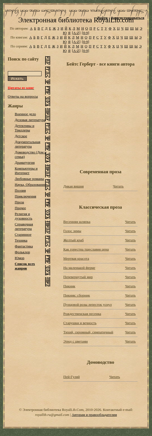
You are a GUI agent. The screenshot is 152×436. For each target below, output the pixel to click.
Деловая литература (30, 120)
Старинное (23, 234)
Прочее (20, 208)
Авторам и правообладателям (94, 415)
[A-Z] (76, 33)
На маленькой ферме (79, 268)
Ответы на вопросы (23, 96)
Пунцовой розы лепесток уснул (87, 304)
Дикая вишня (73, 186)
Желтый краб (73, 240)
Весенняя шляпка (76, 222)
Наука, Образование (30, 184)
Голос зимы (72, 231)
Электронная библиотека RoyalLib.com (76, 20)
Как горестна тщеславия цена (86, 249)
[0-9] (85, 33)
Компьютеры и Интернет (26, 170)
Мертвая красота (76, 258)
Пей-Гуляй (71, 377)
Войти (102, 18)
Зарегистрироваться (127, 18)
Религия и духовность (23, 216)
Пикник (69, 286)
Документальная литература (27, 144)
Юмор (20, 258)
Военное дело (25, 114)
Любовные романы (29, 179)
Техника (21, 240)
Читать (118, 186)
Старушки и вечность (79, 323)
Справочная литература (24, 226)
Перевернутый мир (78, 277)
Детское (21, 136)
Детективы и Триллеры (24, 128)
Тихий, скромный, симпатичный (88, 332)
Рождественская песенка (82, 314)
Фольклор (22, 252)
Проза (19, 202)
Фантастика (24, 246)
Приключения (25, 196)
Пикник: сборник (76, 295)
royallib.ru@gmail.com (52, 415)
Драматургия (25, 162)
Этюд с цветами (75, 341)
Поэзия (20, 190)
